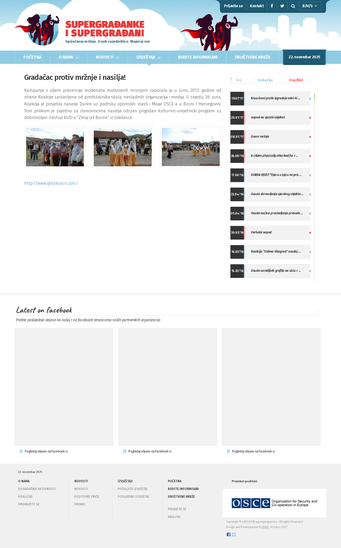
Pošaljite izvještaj (133, 489)
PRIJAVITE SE (177, 509)
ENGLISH (174, 516)
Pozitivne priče (86, 496)
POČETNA (32, 57)
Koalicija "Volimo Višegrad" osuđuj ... (275, 251)
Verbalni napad (261, 232)
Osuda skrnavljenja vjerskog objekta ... (277, 194)
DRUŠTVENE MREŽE (253, 57)
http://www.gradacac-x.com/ (51, 183)
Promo (79, 504)
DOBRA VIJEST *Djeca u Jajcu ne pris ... (276, 174)
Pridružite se (28, 504)
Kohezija (263, 80)
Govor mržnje (260, 136)
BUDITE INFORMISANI (197, 57)
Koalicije (25, 496)
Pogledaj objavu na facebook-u (44, 451)
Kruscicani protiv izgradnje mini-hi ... (275, 98)
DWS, (266, 527)
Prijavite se (233, 6)
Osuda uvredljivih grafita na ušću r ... (276, 270)
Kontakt (256, 6)
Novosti (81, 489)
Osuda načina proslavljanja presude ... (277, 213)
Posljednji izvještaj (133, 496)
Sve (235, 80)
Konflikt (293, 80)
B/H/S (309, 6)
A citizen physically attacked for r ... (274, 155)
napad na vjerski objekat (268, 117)
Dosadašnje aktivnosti (37, 489)
